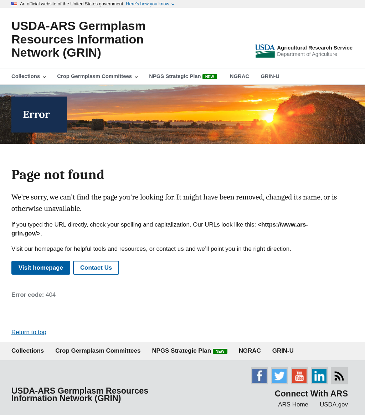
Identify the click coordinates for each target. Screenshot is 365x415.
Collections (27, 350)
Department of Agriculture (307, 54)
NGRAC (250, 350)
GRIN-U (283, 350)
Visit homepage (41, 267)
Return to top (28, 332)
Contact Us (96, 267)
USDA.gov (334, 404)
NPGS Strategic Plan (189, 350)
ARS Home (293, 404)
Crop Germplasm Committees (97, 350)
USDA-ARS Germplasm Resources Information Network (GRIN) (78, 39)
